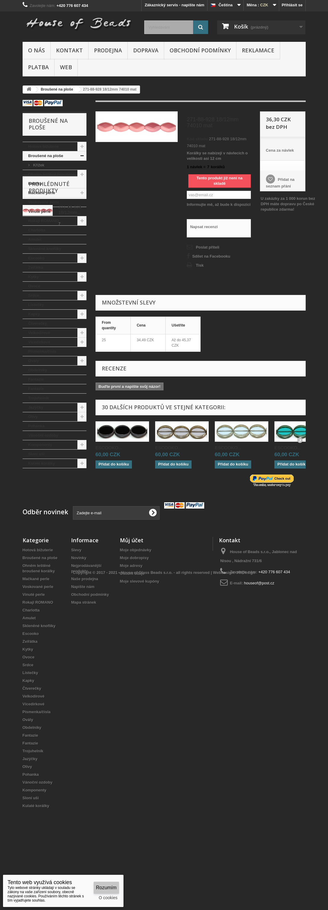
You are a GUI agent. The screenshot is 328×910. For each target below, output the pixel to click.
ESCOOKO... (108, 447)
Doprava (145, 50)
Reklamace (258, 50)
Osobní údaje (132, 628)
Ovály (33, 360)
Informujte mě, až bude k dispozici (219, 204)
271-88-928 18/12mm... (70, 512)
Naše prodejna (84, 634)
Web (66, 67)
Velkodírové (39, 332)
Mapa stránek (83, 657)
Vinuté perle (39, 211)
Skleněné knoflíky (44, 248)
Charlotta (36, 230)
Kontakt (69, 50)
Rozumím (106, 887)
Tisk (200, 265)
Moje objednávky (136, 605)
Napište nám (82, 641)
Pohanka (36, 426)
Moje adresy (131, 620)
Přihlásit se (292, 5)
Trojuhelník (38, 398)
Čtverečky (37, 323)
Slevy (76, 605)
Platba (38, 67)
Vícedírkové (39, 342)
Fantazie (36, 379)
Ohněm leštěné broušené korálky (51, 179)
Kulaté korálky (41, 463)
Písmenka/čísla (42, 351)
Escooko (36, 258)
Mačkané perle (41, 192)
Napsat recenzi (204, 226)
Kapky (34, 314)
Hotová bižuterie (43, 146)
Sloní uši (36, 454)
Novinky (78, 613)
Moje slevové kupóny (139, 636)
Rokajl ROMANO (43, 220)
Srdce (33, 295)
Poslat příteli (207, 247)
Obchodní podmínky (200, 50)
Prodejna (108, 50)
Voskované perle (43, 202)
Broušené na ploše (45, 155)
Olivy (33, 416)
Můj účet (131, 595)
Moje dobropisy (134, 613)
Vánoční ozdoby (43, 435)
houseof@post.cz (259, 638)
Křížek (38, 165)
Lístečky (36, 304)
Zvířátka (35, 267)
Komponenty (40, 444)
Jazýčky (35, 407)
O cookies (108, 897)
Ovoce (34, 286)
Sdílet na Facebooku (211, 256)
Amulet (35, 239)
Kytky (33, 276)
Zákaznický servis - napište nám (174, 5)
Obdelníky (37, 370)
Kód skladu (197, 139)
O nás (36, 50)
